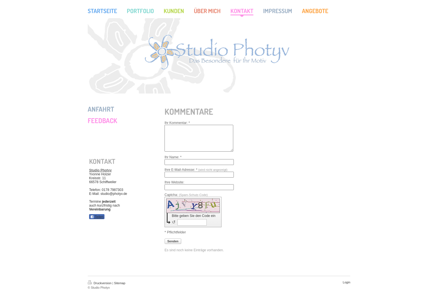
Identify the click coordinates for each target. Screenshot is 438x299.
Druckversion (100, 288)
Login (346, 287)
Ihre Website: (174, 187)
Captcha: (186, 200)
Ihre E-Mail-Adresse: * (196, 175)
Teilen (96, 217)
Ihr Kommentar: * (177, 123)
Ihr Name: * (173, 162)
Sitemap (119, 288)
